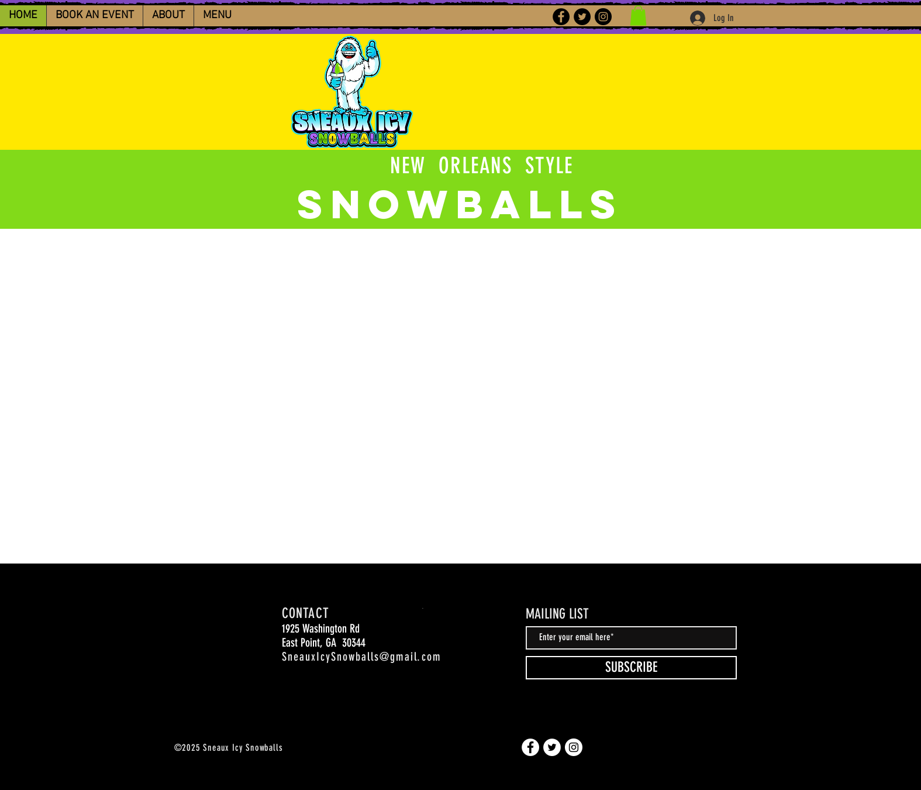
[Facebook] (561, 16)
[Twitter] (582, 16)
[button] (638, 15)
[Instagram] (603, 16)
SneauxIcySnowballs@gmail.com (361, 657)
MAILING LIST (557, 614)
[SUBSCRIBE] (631, 667)
